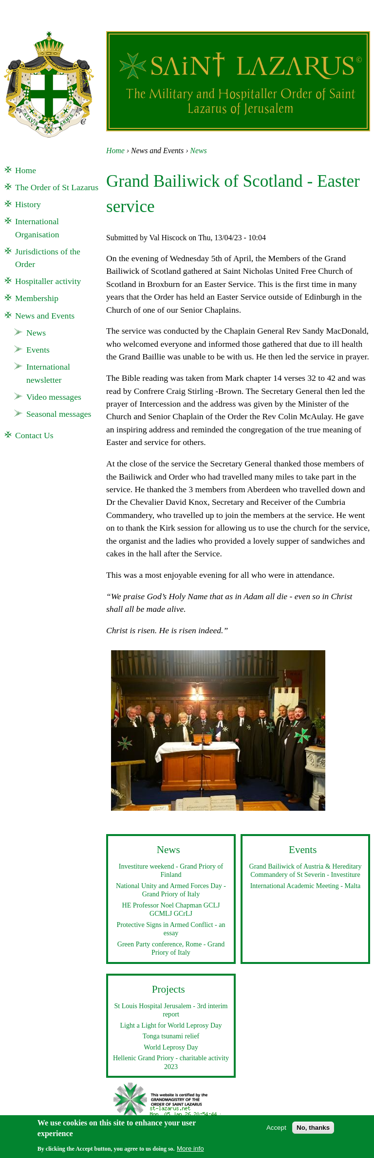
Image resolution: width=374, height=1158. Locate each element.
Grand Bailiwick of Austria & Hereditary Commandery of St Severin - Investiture (305, 870)
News (198, 150)
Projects (168, 989)
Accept (276, 1131)
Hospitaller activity (48, 281)
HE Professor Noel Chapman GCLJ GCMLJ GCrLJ (171, 909)
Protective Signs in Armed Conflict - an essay (171, 929)
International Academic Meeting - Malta (305, 886)
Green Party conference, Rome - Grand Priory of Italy (170, 948)
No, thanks (313, 1131)
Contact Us (34, 435)
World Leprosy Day (171, 1047)
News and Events (45, 316)
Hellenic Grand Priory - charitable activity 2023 (171, 1062)
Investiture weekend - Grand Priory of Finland (171, 870)
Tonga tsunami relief (171, 1036)
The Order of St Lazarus (56, 187)
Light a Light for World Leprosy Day (171, 1025)
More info (190, 1152)
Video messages (53, 397)
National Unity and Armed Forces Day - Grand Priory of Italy (171, 890)
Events (38, 350)
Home (115, 150)
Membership (36, 298)
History (28, 204)
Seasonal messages (58, 414)
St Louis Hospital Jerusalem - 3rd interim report (170, 1010)
